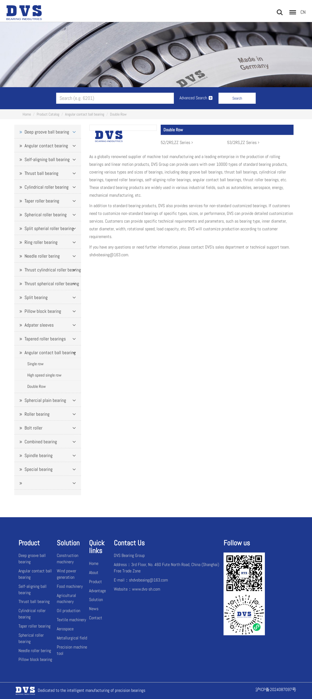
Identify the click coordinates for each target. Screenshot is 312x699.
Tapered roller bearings (45, 339)
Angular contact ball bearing (84, 114)
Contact (95, 618)
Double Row (118, 114)
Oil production (68, 610)
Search (237, 98)
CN (303, 12)
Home (27, 114)
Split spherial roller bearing (49, 228)
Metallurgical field (72, 638)
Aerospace (65, 629)
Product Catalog (48, 114)
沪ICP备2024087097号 (275, 689)
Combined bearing (41, 442)
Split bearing (36, 297)
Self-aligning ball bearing (47, 159)
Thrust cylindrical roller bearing (53, 270)
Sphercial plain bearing (45, 400)
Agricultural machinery (66, 599)
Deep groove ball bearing (47, 132)
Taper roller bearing (42, 201)
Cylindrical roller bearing (47, 187)
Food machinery (70, 586)
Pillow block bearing (43, 311)
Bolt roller (33, 428)
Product (95, 582)
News (93, 609)
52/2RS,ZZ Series (177, 142)
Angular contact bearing (46, 146)
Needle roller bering (42, 256)
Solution (96, 599)
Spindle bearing (39, 455)
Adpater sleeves (39, 325)
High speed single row (44, 375)
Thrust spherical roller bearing (52, 284)
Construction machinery (67, 559)
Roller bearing (37, 414)
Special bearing (39, 469)
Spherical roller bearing (46, 215)
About (93, 572)
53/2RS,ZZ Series (243, 142)
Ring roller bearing (41, 242)
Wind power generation (66, 574)
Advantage (97, 591)
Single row (35, 363)
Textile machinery (71, 620)
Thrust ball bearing (41, 173)
